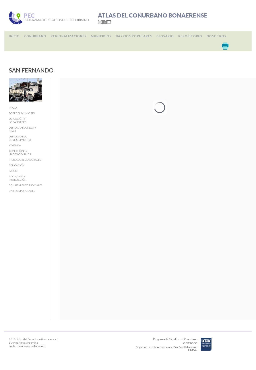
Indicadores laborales (25, 159)
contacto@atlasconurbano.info (27, 346)
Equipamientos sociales (25, 185)
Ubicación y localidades (17, 120)
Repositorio (190, 36)
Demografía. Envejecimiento (20, 138)
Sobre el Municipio (22, 113)
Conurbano (35, 36)
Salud (13, 170)
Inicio (14, 36)
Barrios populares (134, 36)
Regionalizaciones (68, 36)
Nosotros (216, 36)
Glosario (165, 36)
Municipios (101, 36)
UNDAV (192, 350)
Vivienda (15, 145)
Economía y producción (17, 178)
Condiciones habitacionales (20, 152)
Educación (16, 165)
